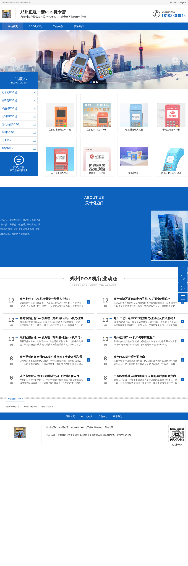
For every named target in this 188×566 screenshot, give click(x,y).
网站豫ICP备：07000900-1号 (117, 435)
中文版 (173, 2)
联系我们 (79, 26)
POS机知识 (35, 26)
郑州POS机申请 (13, 406)
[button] (91, 82)
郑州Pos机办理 (30, 406)
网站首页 (13, 26)
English (183, 2)
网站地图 (108, 427)
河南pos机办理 (47, 406)
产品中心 (58, 26)
